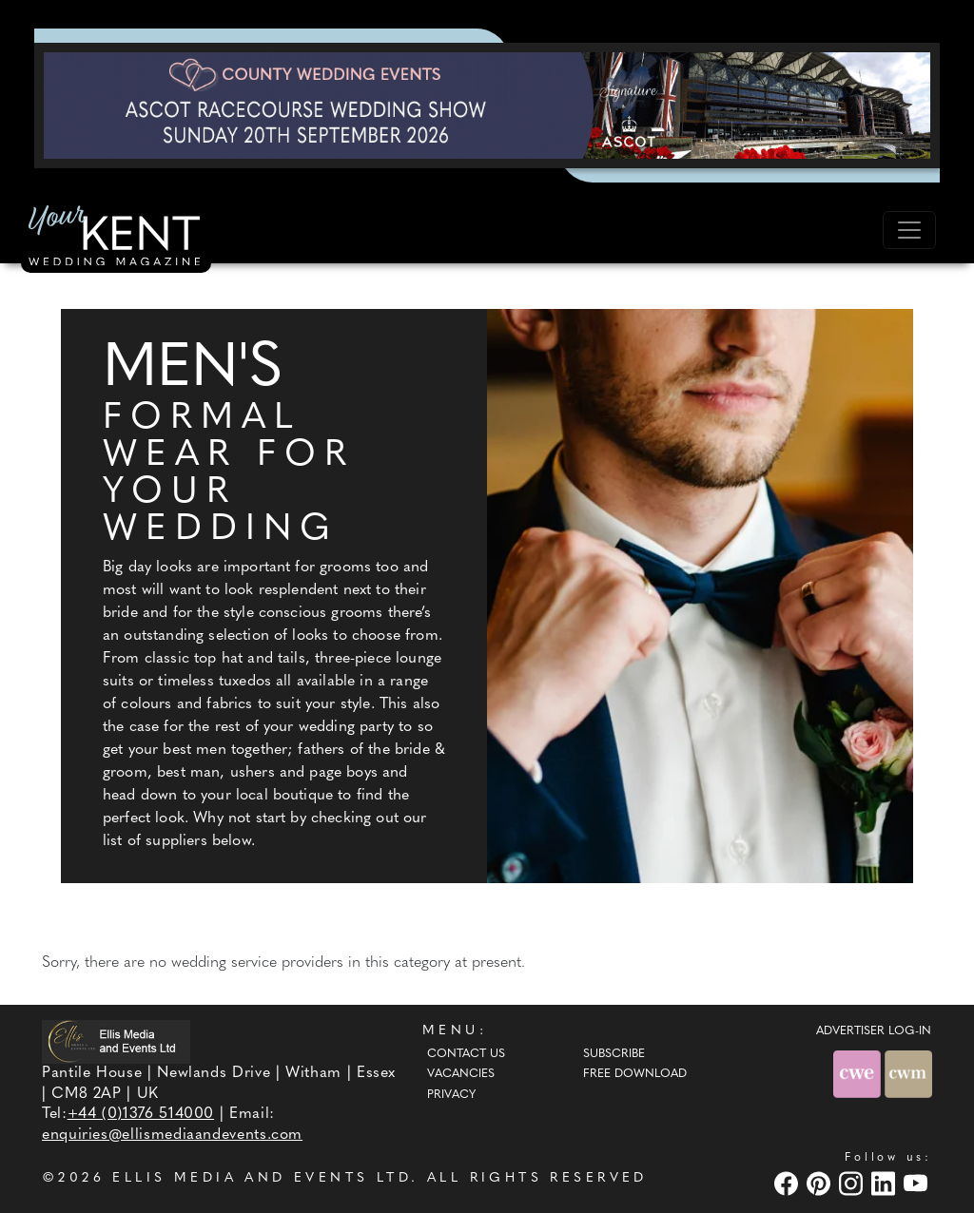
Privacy (451, 1095)
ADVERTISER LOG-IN (873, 1031)
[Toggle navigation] (909, 230)
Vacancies (461, 1074)
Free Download (635, 1074)
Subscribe (614, 1054)
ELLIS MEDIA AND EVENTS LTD (261, 1178)
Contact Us (466, 1054)
